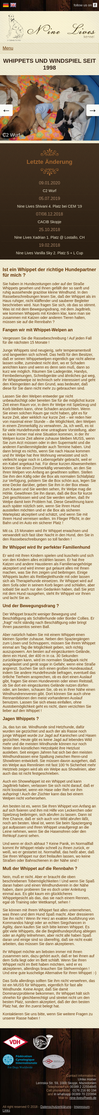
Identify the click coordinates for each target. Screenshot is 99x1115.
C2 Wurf (49, 191)
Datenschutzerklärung (55, 1107)
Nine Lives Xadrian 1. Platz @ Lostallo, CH (49, 237)
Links (6, 1110)
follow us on (83, 5)
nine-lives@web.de (82, 1098)
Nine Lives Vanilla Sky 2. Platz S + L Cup (49, 253)
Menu (8, 48)
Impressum (81, 1107)
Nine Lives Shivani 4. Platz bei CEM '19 (49, 206)
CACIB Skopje (49, 222)
